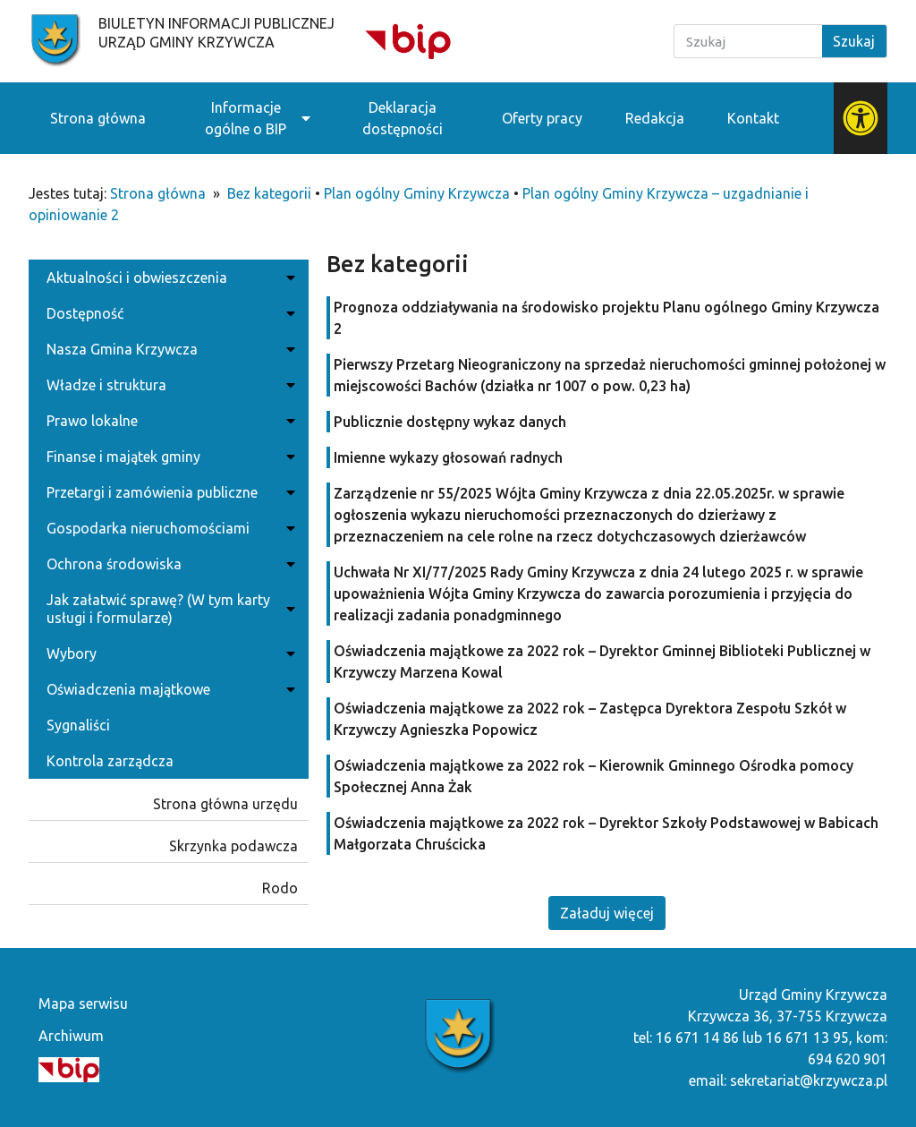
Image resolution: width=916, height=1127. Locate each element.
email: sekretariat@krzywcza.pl (788, 1080)
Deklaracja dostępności (402, 118)
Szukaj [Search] (854, 41)
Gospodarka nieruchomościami (169, 528)
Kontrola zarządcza (110, 761)
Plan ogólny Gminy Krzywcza (417, 193)
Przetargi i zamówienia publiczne (169, 492)
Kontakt (753, 118)
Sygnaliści (78, 725)
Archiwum (71, 1036)
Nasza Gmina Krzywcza (169, 349)
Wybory (169, 653)
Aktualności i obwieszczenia (169, 277)
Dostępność (169, 313)
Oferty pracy (542, 118)
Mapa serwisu (83, 1003)
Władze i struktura (169, 385)
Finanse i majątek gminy (169, 456)
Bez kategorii (269, 193)
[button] (607, 913)
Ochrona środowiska (169, 564)
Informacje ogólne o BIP (245, 118)
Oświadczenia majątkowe (169, 689)
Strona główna (98, 118)
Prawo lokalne (169, 421)
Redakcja (654, 118)
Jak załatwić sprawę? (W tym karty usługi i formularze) (169, 609)
